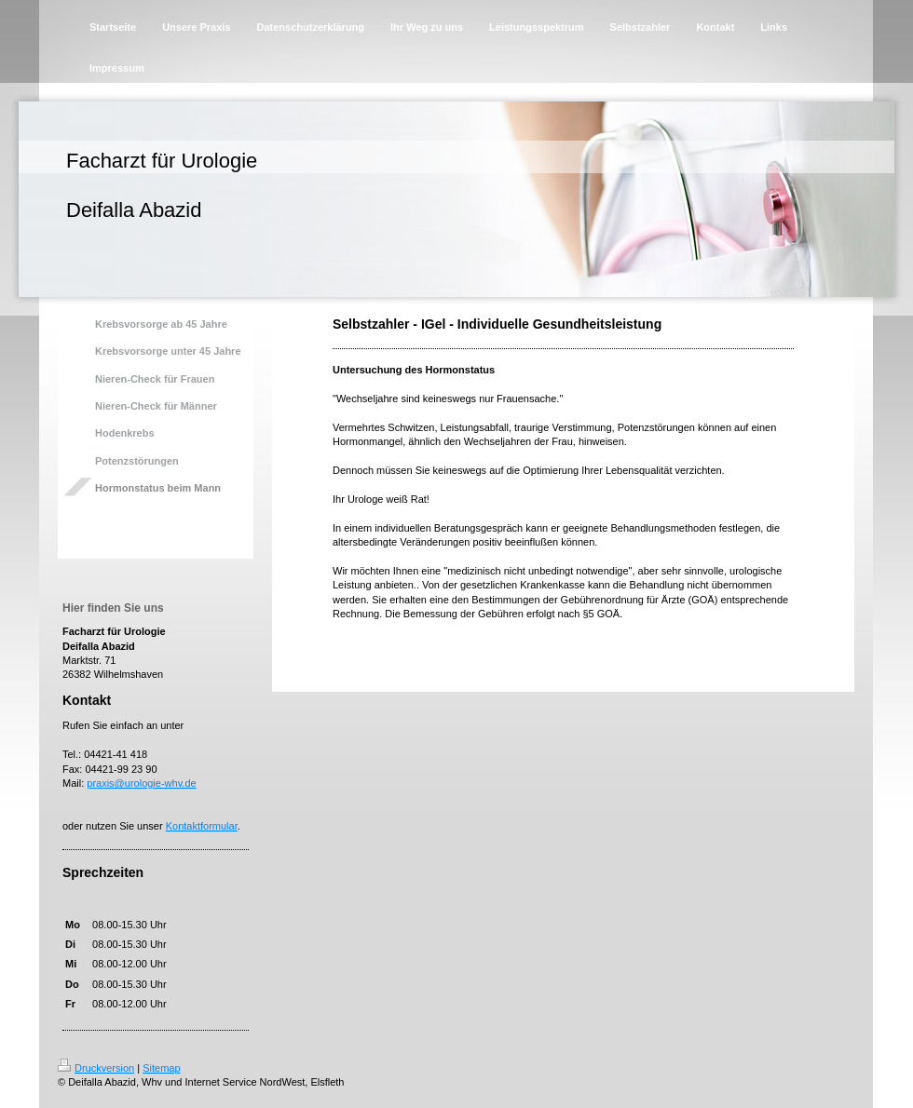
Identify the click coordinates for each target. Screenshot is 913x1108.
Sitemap (161, 1068)
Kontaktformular (202, 825)
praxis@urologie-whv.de (141, 783)
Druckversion (96, 1068)
